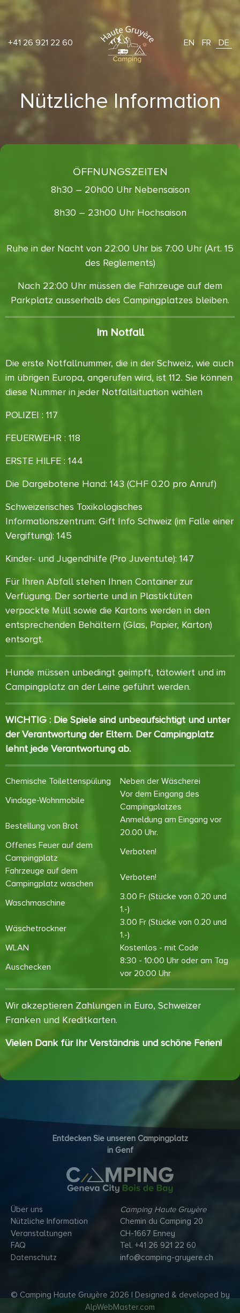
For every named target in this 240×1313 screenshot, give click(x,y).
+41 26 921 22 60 (40, 42)
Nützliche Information (49, 1221)
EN (189, 42)
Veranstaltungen (41, 1233)
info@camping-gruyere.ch (166, 1257)
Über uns (27, 1209)
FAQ (18, 1245)
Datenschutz (34, 1257)
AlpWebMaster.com (120, 1307)
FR (206, 42)
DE (224, 42)
